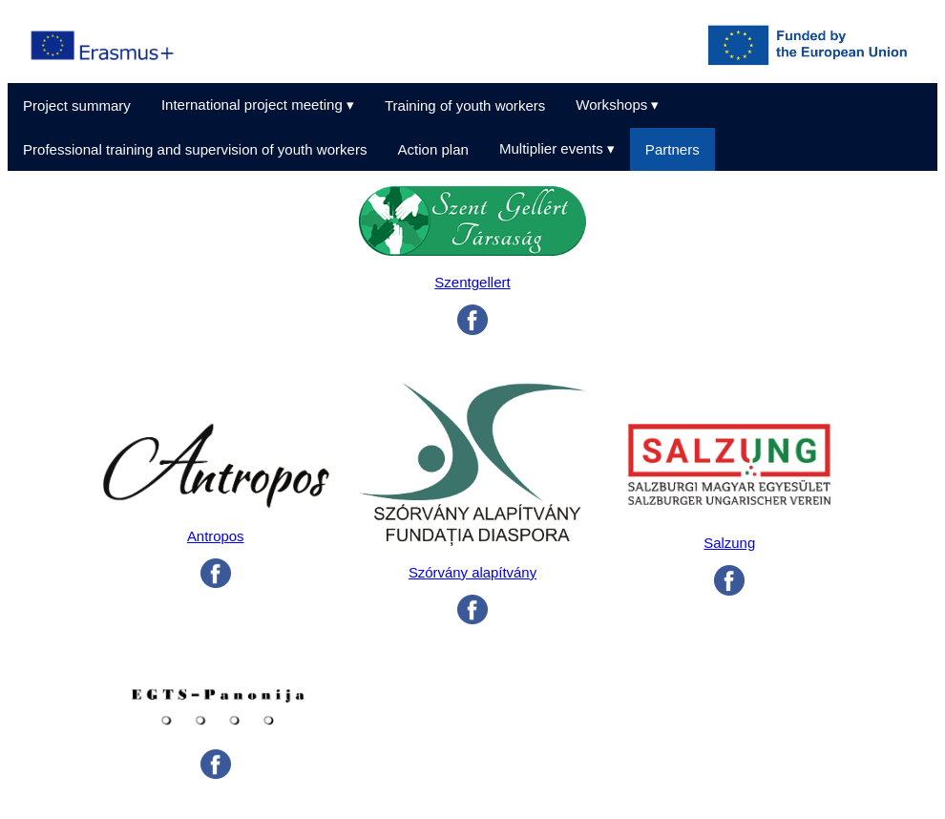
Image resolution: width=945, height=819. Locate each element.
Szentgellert (472, 282)
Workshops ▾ (617, 104)
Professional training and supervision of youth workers (195, 149)
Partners (672, 149)
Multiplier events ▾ (557, 148)
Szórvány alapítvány (472, 572)
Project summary (77, 105)
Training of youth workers (465, 105)
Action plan (432, 149)
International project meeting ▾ (257, 104)
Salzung (729, 543)
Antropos (215, 536)
